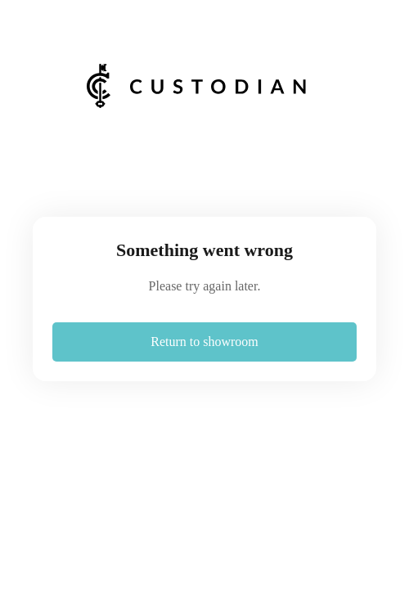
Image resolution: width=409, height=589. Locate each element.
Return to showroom (204, 341)
